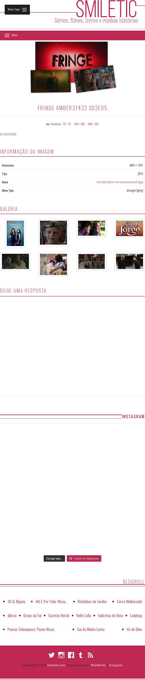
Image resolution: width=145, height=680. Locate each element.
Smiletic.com (56, 665)
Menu (15, 35)
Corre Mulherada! (129, 601)
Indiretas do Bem (110, 615)
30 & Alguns (16, 601)
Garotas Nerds (58, 615)
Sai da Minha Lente (91, 629)
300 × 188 (79, 124)
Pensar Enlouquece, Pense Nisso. (31, 629)
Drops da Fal (32, 615)
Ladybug (136, 615)
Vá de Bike (134, 629)
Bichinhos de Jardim (92, 601)
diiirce (12, 615)
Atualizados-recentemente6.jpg (119, 182)
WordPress (98, 665)
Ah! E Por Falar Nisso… (52, 601)
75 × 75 (67, 124)
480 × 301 (93, 124)
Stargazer (116, 665)
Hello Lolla (83, 615)
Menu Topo (14, 9)
